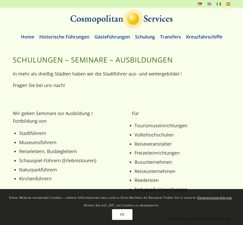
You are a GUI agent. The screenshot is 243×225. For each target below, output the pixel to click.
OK (122, 214)
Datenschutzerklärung (214, 197)
